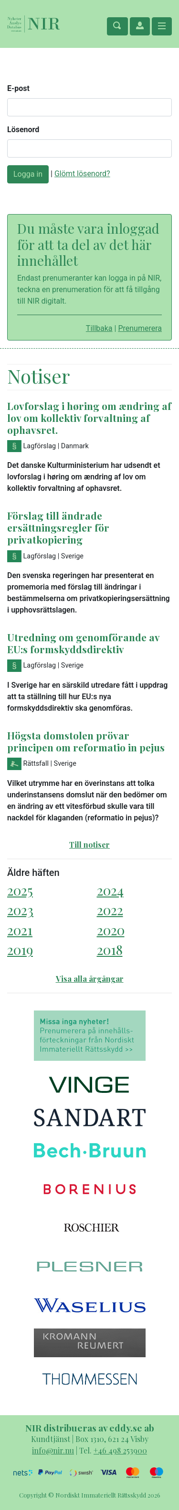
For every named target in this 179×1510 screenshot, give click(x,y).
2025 (20, 890)
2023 (20, 910)
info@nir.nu (53, 1450)
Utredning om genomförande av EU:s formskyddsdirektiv (83, 643)
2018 (110, 949)
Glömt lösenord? (82, 173)
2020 (111, 930)
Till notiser (89, 845)
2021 (19, 930)
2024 (110, 890)
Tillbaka (99, 328)
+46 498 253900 (120, 1450)
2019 (20, 949)
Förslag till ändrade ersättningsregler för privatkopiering (58, 527)
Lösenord (23, 129)
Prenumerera (140, 328)
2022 (110, 910)
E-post (18, 88)
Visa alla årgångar (90, 979)
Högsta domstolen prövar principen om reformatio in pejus (86, 741)
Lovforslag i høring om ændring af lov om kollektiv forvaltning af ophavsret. (89, 417)
